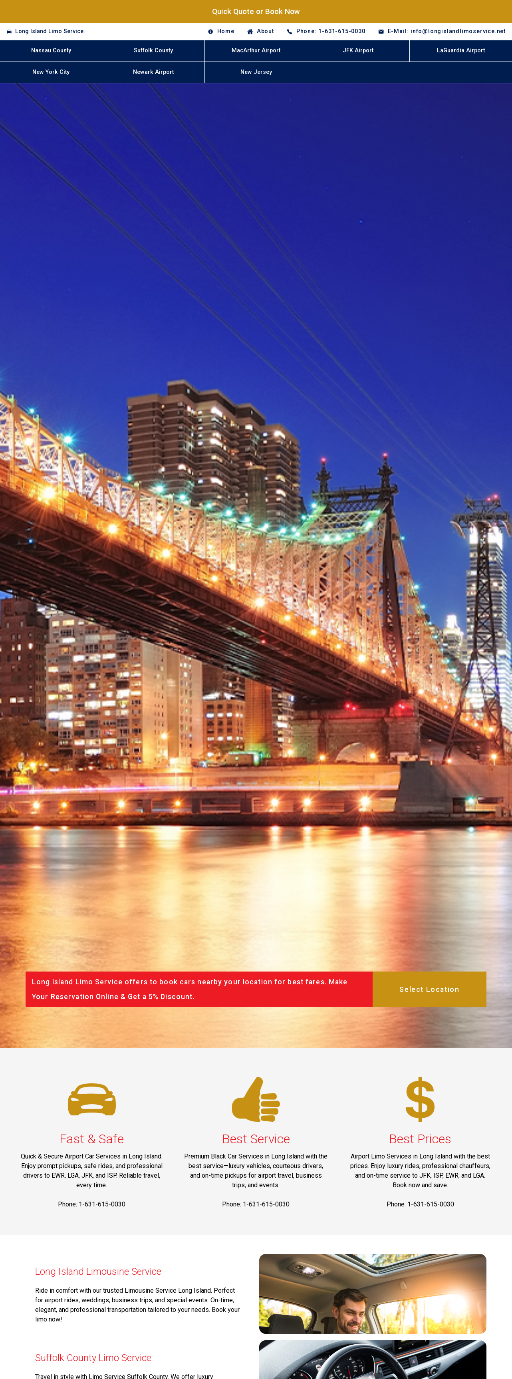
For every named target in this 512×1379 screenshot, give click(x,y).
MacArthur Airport (256, 50)
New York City (50, 72)
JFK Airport (358, 50)
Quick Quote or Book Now (256, 11)
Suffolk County (153, 50)
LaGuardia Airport (461, 50)
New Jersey (256, 72)
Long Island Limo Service (49, 31)
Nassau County (51, 50)
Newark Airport (153, 72)
